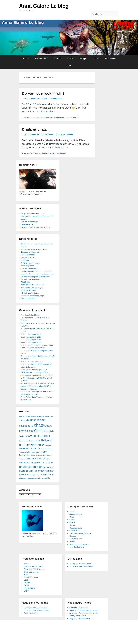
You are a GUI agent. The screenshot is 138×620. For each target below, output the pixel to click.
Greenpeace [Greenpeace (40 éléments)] (44, 449)
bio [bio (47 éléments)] (28, 420)
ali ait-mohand (26, 372)
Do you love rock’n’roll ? (43, 93)
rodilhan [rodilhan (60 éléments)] (44, 474)
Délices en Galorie (28, 298)
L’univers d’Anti (41, 59)
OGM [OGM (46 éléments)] (50, 463)
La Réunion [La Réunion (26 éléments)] (37, 455)
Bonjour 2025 (35, 334)
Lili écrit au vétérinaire (30, 293)
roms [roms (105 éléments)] (51, 474)
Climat (95, 59)
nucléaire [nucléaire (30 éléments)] (44, 463)
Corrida (58, 59)
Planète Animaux (31, 613)
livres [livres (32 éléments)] (44, 455)
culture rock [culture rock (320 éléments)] (42, 436)
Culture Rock (74, 530)
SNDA (26, 591)
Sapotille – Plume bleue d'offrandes (83, 610)
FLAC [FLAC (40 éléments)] (36, 449)
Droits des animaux (31, 572)
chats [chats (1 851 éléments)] (39, 425)
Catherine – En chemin (78, 608)
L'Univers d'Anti (50, 117)
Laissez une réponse (64, 134)
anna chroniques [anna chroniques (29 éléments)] (46, 416)
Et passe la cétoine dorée (31, 252)
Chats (70, 59)
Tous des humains (76, 547)
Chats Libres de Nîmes (33, 566)
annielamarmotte (28, 383)
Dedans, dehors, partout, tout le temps (36, 271)
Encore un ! (25, 260)
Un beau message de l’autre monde (35, 277)
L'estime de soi (27, 224)
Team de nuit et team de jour (32, 285)
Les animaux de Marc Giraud (81, 566)
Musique (60, 117)
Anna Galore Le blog (44, 6)
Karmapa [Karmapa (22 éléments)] (31, 452)
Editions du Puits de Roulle (80, 533)
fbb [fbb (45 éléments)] (32, 449)
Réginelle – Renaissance (79, 618)
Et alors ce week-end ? (30, 268)
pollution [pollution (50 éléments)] (29, 471)
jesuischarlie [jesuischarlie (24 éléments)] (23, 452)
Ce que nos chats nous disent (33, 213)
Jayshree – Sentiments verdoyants (83, 613)
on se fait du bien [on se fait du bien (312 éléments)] (31, 467)
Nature (72, 541)
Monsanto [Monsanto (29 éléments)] (30, 459)
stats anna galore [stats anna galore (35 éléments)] (26, 478)
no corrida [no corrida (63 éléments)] (35, 463)
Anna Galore (49, 134)
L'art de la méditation (29, 222)
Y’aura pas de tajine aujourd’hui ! (34, 249)
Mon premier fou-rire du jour (32, 288)
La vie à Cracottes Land (30, 279)
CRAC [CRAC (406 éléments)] (29, 436)
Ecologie (82, 59)
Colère (72, 522)
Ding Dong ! (26, 282)
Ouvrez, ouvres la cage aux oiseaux (35, 227)
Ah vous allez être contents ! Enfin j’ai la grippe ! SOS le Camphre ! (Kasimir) (36, 378)
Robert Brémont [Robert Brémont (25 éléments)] (34, 475)
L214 (26, 580)
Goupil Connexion (31, 577)
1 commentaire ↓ (56, 98)
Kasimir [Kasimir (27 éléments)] (37, 452)
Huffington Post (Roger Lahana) (36, 610)
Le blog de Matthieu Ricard (80, 564)
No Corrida (28, 583)
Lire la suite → (48, 111)
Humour (72, 536)
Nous (69, 65)
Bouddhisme (109, 59)
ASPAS (27, 564)
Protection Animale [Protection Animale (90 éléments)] (43, 471)
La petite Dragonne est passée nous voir (37, 274)
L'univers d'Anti (75, 539)
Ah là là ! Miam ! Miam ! (30, 263)
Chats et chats (34, 129)
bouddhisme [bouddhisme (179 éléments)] (37, 419)
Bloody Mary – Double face (80, 616)
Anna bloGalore (75, 514)
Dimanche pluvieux (28, 257)
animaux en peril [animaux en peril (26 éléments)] (34, 416)
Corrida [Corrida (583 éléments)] (39, 431)
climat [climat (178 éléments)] (30, 430)
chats (45, 153)
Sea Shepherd (29, 588)
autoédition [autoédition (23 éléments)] (23, 420)
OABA (26, 585)
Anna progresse (27, 266)
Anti (45, 98)
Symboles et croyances (78, 544)
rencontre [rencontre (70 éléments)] (23, 474)
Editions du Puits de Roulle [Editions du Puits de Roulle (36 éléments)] (30, 441)
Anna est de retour (28, 290)
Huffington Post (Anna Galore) (36, 608)
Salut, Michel (34, 315)
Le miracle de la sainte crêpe (32, 296)
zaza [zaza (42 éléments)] (35, 478)
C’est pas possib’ (28, 255)
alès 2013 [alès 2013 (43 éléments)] (23, 416)
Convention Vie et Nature (34, 569)
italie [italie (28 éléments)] (52, 449)
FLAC (26, 574)
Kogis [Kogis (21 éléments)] (31, 455)
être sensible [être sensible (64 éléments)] (44, 478)
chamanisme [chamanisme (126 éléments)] (26, 425)
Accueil (26, 59)
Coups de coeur (37, 117)
